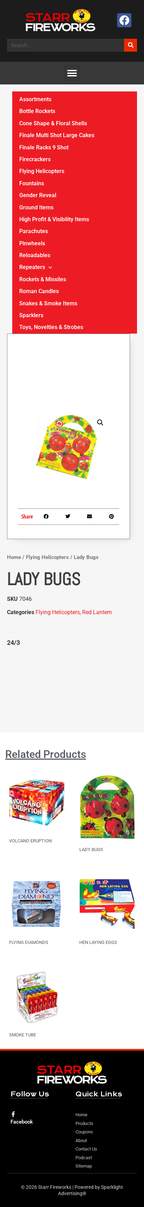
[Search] (130, 45)
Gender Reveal (37, 195)
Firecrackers (35, 159)
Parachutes (33, 231)
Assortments (35, 99)
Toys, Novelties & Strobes (51, 327)
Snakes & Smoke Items (48, 303)
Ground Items (36, 207)
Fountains (31, 183)
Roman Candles (39, 291)
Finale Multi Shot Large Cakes (56, 135)
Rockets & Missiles (42, 279)
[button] (72, 73)
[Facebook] (13, 1114)
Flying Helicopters (47, 557)
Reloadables (34, 255)
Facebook (21, 1122)
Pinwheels (32, 243)
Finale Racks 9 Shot (44, 147)
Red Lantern (97, 612)
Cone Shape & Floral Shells (53, 123)
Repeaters (35, 267)
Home (14, 557)
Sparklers (31, 315)
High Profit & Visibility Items (54, 219)
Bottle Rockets (37, 111)
